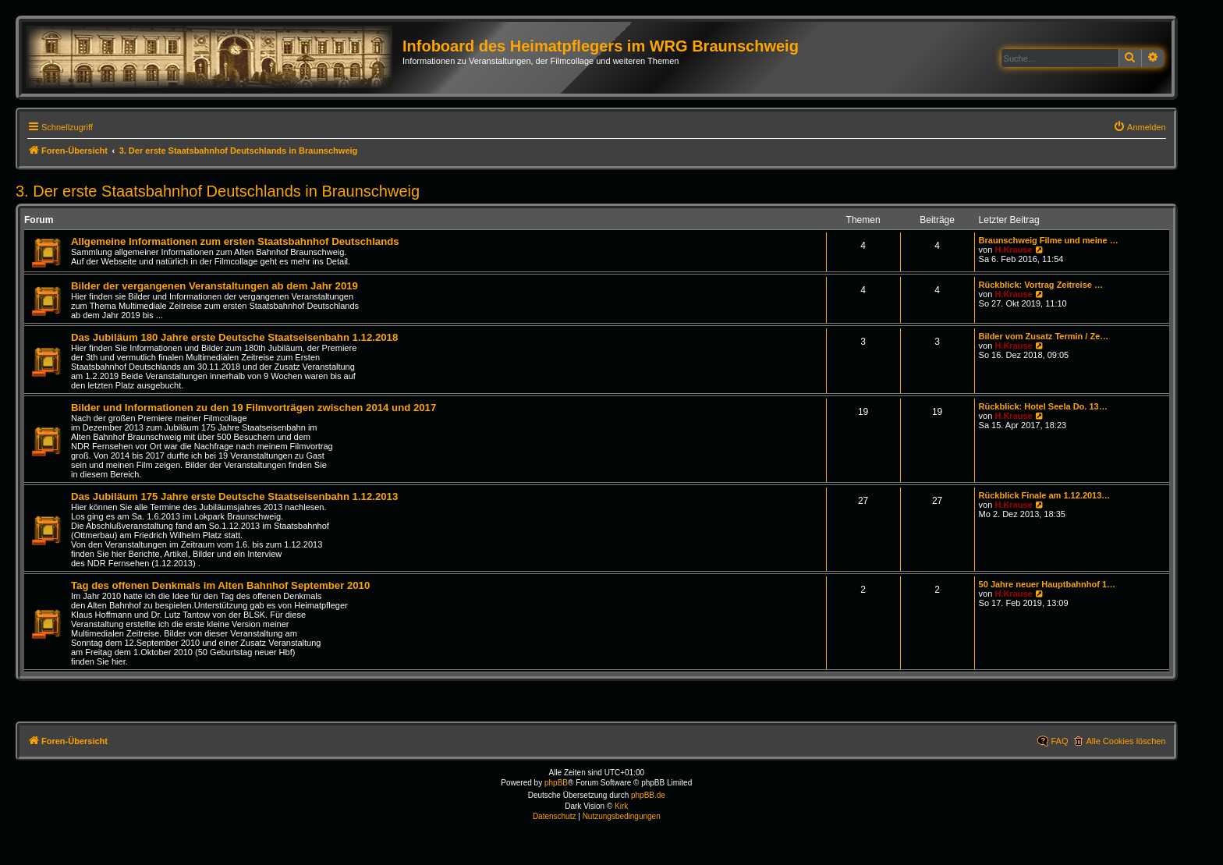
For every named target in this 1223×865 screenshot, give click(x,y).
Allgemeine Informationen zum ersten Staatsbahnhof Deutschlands (235, 241)
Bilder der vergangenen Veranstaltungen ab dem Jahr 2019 (214, 286)
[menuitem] (1139, 127)
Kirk (621, 806)
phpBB (556, 782)
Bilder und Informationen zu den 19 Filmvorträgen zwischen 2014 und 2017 (253, 407)
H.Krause (1013, 249)
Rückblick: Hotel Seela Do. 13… (1043, 406)
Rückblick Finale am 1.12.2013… (1045, 495)
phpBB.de (648, 795)
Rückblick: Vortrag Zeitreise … (1041, 284)
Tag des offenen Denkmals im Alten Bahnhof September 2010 (220, 585)
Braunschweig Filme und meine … (1048, 240)
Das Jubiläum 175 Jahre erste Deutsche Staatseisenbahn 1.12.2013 (234, 496)
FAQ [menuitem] (1059, 741)
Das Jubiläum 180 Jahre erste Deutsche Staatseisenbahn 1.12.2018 (234, 337)
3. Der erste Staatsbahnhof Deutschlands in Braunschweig (218, 191)
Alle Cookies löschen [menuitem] (1125, 741)
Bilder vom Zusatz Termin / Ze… (1044, 336)
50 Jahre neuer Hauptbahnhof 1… (1047, 584)
